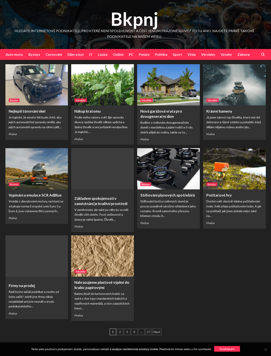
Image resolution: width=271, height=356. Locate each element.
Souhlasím (227, 349)
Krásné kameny (219, 111)
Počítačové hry (219, 195)
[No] (265, 349)
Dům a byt (75, 54)
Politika (161, 54)
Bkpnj (134, 19)
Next (157, 332)
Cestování (54, 54)
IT (90, 54)
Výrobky (208, 54)
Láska (102, 54)
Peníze (144, 54)
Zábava (243, 54)
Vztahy (226, 54)
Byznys (34, 54)
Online (118, 54)
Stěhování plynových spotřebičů (167, 195)
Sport (177, 54)
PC (131, 54)
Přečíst (13, 134)
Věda (191, 54)
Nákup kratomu (87, 111)
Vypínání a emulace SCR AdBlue (35, 195)
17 (148, 332)
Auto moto (14, 54)
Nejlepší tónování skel (27, 111)
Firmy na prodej (22, 285)
